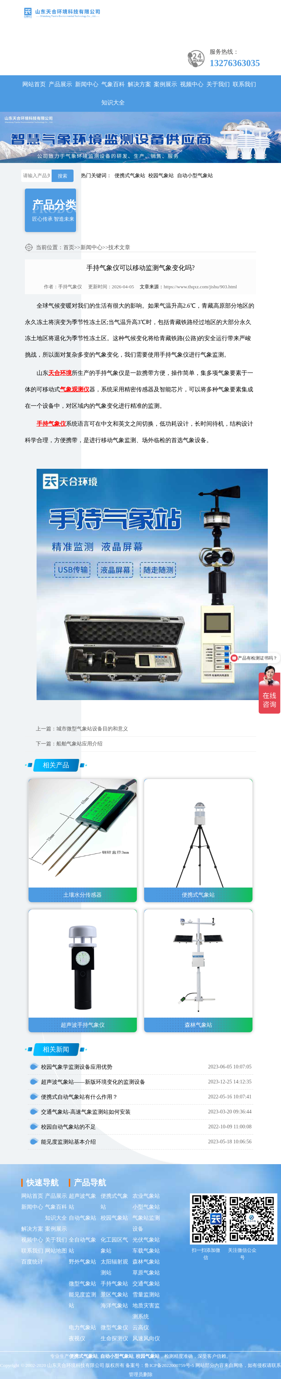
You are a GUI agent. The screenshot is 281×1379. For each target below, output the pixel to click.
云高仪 (140, 1327)
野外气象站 (82, 1262)
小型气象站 (146, 1207)
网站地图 (56, 1251)
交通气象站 (146, 1284)
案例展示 (165, 84)
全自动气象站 (82, 1245)
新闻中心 (86, 84)
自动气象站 (82, 1218)
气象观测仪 (74, 389)
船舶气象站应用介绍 (79, 744)
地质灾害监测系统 (146, 1311)
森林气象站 (146, 1262)
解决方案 (139, 84)
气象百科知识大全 (113, 93)
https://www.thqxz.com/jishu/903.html (200, 286)
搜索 (62, 176)
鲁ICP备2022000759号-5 (169, 1365)
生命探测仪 (114, 1338)
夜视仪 (77, 1338)
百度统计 (32, 1262)
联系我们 (244, 84)
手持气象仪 (70, 286)
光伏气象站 (146, 1240)
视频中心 (191, 84)
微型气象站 (82, 1284)
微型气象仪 (114, 1327)
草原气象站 (146, 1273)
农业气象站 (146, 1196)
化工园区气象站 (114, 1245)
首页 (68, 247)
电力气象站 (82, 1327)
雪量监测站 (146, 1295)
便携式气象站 (130, 175)
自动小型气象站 (195, 175)
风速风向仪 (146, 1338)
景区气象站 (114, 1295)
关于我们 (218, 84)
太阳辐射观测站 (114, 1267)
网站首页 (34, 84)
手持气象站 (114, 1284)
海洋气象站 (114, 1305)
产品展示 (60, 84)
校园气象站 (161, 175)
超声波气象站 (82, 1201)
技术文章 (119, 247)
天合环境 (60, 373)
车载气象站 (146, 1251)
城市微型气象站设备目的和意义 (92, 729)
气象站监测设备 (146, 1223)
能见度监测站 (82, 1300)
